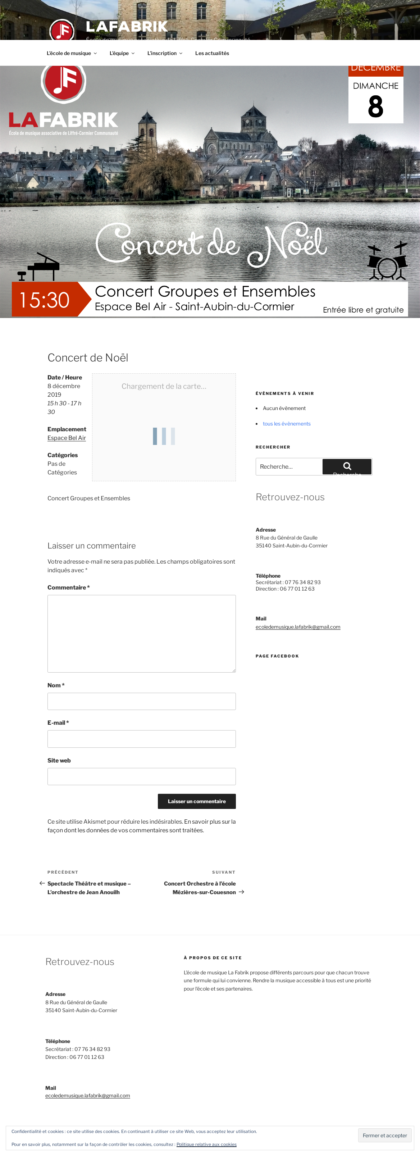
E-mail (58, 722)
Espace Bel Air (66, 437)
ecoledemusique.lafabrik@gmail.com (298, 627)
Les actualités (212, 53)
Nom (56, 685)
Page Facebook (277, 656)
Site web (59, 760)
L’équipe (123, 53)
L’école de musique (72, 53)
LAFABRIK (127, 27)
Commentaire (68, 587)
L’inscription (165, 53)
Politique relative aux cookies (207, 1144)
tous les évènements (287, 423)
